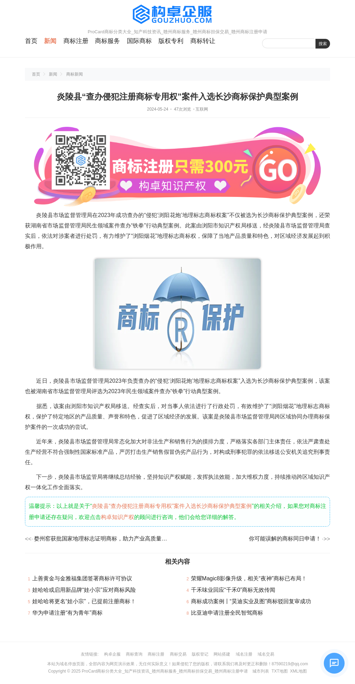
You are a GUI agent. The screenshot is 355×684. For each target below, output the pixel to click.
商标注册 (75, 40)
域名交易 (266, 654)
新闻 (50, 40)
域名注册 (244, 654)
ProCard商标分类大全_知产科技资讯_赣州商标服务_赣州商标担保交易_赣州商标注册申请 (165, 671)
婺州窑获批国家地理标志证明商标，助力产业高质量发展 (102, 539)
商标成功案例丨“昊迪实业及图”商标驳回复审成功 (251, 601)
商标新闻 (74, 74)
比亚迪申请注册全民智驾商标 (227, 613)
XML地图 (298, 671)
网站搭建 (222, 654)
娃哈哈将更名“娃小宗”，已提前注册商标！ (84, 601)
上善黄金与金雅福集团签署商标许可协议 (82, 578)
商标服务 (107, 40)
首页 (31, 40)
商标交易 (178, 654)
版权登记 (200, 654)
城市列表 (260, 671)
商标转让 (202, 40)
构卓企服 (112, 654)
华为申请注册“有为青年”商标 (67, 613)
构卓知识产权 (117, 517)
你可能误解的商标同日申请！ (285, 539)
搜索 (323, 43)
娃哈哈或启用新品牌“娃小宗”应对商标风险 (84, 590)
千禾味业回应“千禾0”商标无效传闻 (233, 590)
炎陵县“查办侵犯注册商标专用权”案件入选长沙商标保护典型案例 (172, 506)
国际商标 (139, 40)
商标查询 (134, 654)
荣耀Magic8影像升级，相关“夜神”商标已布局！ (249, 578)
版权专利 (170, 40)
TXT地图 (279, 671)
